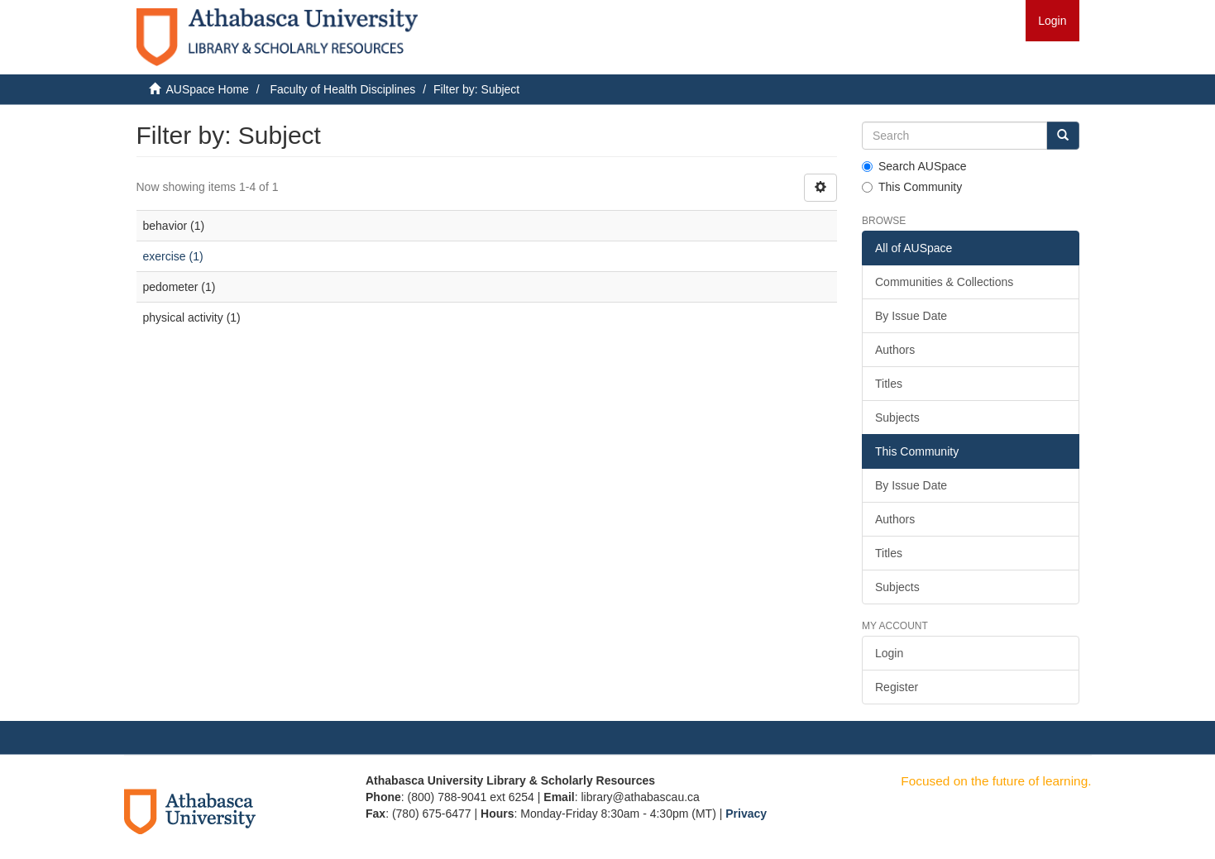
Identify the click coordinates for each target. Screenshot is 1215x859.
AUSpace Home (207, 89)
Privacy (746, 813)
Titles (888, 383)
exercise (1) (173, 256)
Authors (895, 349)
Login (889, 653)
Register (896, 687)
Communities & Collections (944, 282)
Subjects (897, 417)
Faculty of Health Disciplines (342, 89)
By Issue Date (911, 315)
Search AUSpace (914, 166)
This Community (912, 186)
